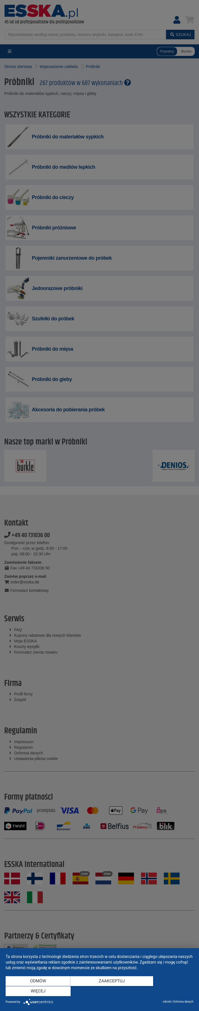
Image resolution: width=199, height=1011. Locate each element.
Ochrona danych (183, 1001)
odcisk (167, 1001)
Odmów (34, 991)
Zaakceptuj (99, 991)
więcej (165, 991)
